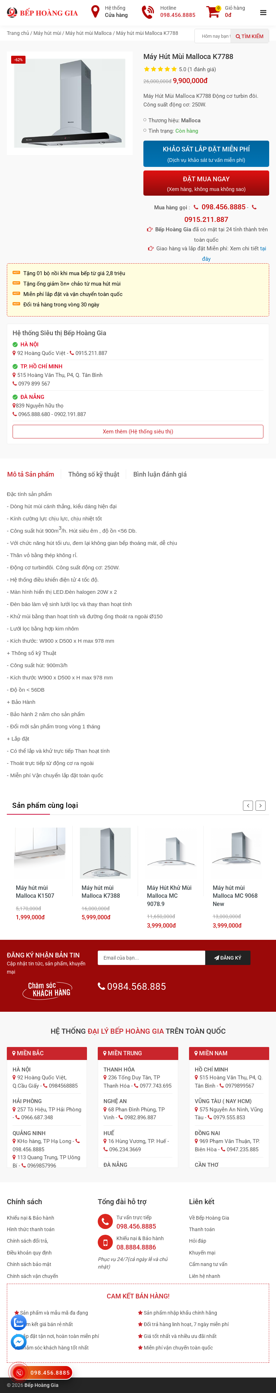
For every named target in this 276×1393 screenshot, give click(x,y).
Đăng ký (228, 958)
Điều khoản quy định (29, 1253)
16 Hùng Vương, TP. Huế (137, 1141)
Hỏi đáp (197, 1241)
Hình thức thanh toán (31, 1229)
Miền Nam (210, 1053)
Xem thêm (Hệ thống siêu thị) (138, 431)
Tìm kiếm (249, 36)
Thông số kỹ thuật (93, 474)
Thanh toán (202, 1229)
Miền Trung (122, 1053)
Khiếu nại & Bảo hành (30, 1218)
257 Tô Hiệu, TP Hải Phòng (49, 1109)
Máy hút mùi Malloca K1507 (35, 891)
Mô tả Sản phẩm (30, 474)
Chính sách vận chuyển (32, 1276)
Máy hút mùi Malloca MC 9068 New (235, 895)
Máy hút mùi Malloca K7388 (101, 891)
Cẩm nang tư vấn (208, 1264)
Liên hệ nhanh (204, 1276)
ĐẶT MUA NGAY (206, 183)
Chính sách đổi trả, (27, 1241)
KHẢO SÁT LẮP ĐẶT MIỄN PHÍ (206, 154)
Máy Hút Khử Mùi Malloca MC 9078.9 (169, 895)
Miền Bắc (27, 1053)
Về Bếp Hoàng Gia (209, 1218)
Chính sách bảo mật (29, 1264)
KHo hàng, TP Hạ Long (44, 1141)
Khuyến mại (202, 1253)
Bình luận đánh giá (160, 474)
